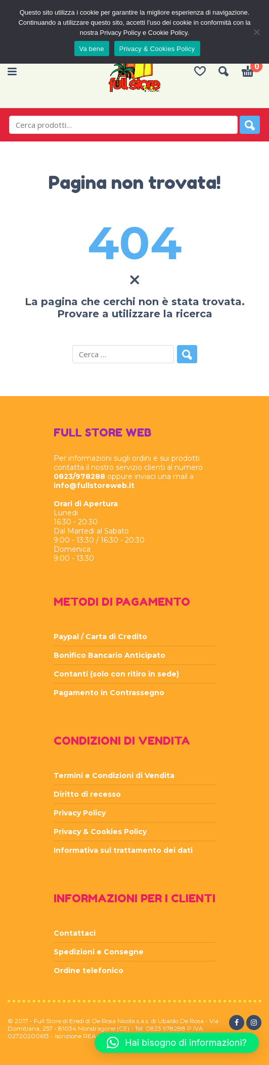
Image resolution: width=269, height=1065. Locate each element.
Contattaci (75, 933)
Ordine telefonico (88, 970)
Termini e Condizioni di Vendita (114, 775)
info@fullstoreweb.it (94, 485)
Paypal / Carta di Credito (100, 636)
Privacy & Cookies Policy (100, 831)
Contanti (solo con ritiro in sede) (116, 674)
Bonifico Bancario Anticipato (109, 655)
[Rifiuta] (256, 32)
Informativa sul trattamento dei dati (123, 850)
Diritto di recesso (87, 794)
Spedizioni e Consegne (99, 951)
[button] (177, 1043)
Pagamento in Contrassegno (109, 692)
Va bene (91, 49)
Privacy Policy (80, 812)
